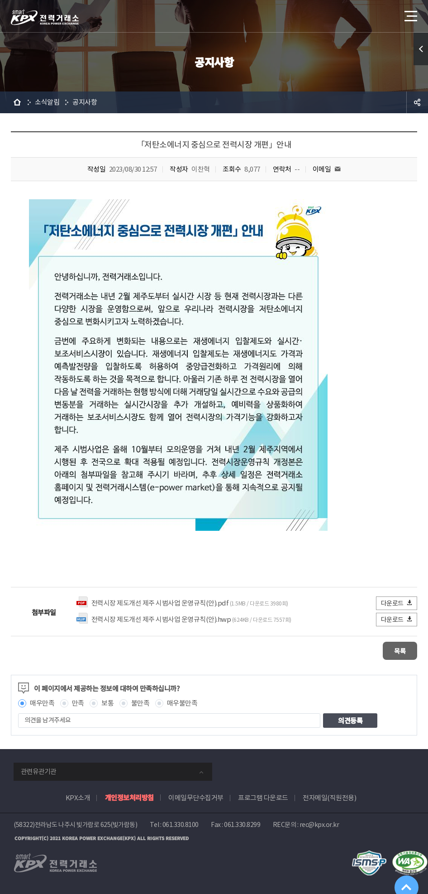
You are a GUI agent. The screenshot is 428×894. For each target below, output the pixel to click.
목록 (390, 650)
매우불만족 (182, 702)
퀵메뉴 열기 (421, 49)
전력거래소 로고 (45, 17)
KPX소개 (78, 797)
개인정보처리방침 (129, 796)
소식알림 (47, 102)
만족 (78, 702)
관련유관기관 (38, 770)
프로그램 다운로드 (263, 797)
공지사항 (84, 102)
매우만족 (42, 702)
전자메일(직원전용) (329, 797)
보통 (107, 702)
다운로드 (397, 603)
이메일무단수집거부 (196, 797)
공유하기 (417, 102)
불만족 (140, 702)
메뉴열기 (410, 13)
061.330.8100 (180, 824)
